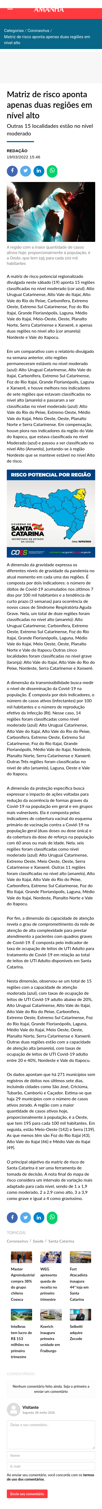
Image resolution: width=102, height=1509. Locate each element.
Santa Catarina (61, 1241)
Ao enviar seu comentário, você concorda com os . (50, 1477)
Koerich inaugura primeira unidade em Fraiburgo (50, 1338)
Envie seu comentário (27, 1494)
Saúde (38, 1241)
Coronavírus (17, 1241)
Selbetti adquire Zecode (76, 1332)
